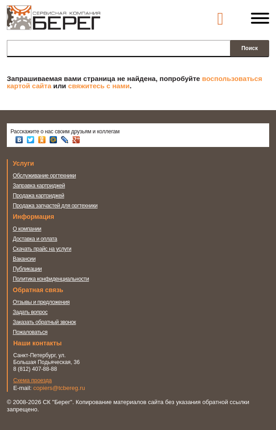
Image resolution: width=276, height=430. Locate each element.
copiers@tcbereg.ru (59, 387)
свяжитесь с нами (98, 86)
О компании (27, 229)
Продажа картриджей (38, 195)
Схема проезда (32, 380)
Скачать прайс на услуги (42, 249)
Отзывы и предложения (41, 302)
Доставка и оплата (35, 239)
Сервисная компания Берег (53, 21)
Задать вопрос (30, 312)
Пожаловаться (30, 332)
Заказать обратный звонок (44, 322)
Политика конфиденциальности (51, 279)
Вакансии (24, 259)
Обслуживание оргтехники (44, 175)
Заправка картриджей (39, 185)
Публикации (27, 269)
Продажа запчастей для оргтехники (55, 205)
